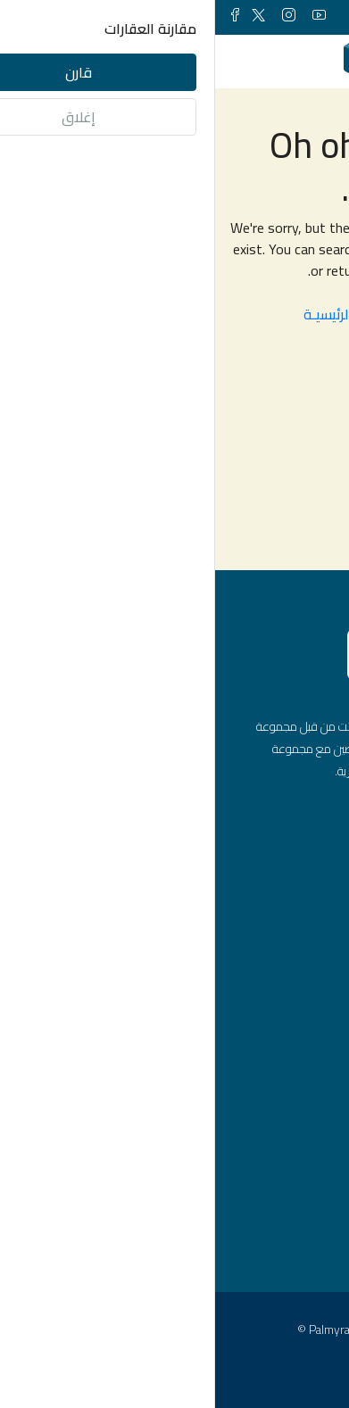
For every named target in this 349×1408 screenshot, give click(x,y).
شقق (280, 1003)
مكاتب (278, 1034)
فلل (285, 1064)
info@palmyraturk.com (230, 899)
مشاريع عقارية (256, 1125)
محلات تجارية (261, 1094)
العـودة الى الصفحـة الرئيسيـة (175, 314)
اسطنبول (272, 1226)
